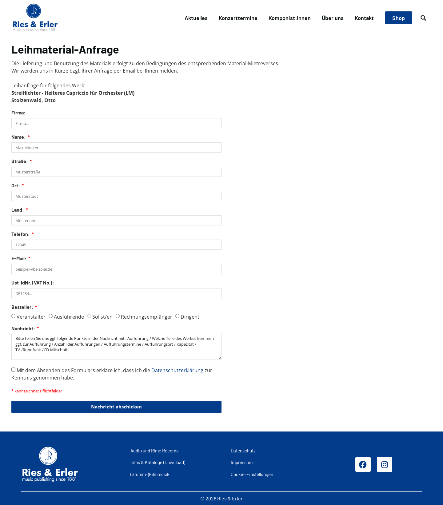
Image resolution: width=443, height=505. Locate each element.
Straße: (20, 161)
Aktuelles (196, 17)
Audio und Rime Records (154, 450)
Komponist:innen (290, 17)
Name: (19, 137)
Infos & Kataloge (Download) (157, 462)
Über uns (333, 17)
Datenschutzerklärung (177, 370)
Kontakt (364, 17)
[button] (423, 18)
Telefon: (21, 234)
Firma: (18, 112)
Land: (18, 210)
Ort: (16, 185)
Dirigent (190, 316)
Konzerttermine (238, 17)
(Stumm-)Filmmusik (150, 474)
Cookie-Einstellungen (252, 474)
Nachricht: (23, 328)
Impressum (242, 462)
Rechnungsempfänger (146, 316)
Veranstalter (31, 316)
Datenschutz (243, 450)
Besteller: (22, 307)
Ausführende (69, 316)
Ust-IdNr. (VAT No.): (32, 282)
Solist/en (102, 316)
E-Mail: (19, 258)
